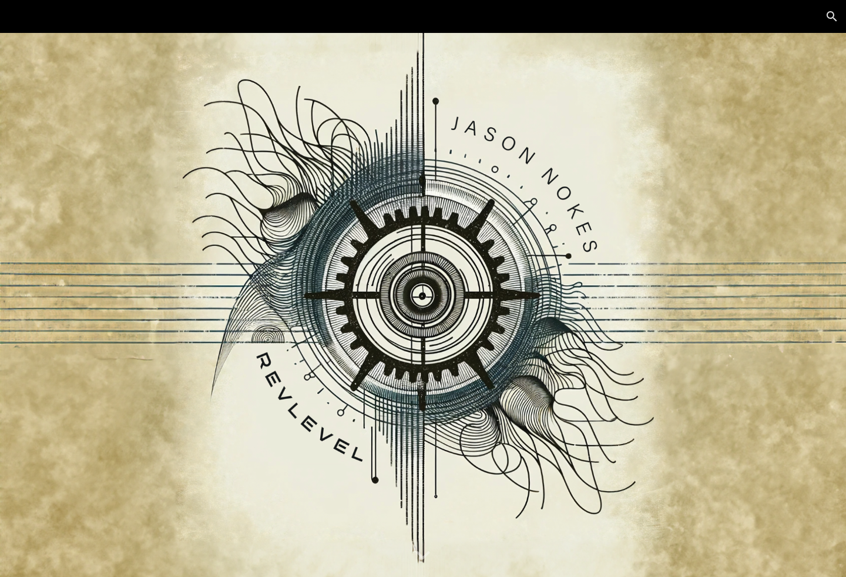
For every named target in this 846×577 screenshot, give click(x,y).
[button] (832, 16)
